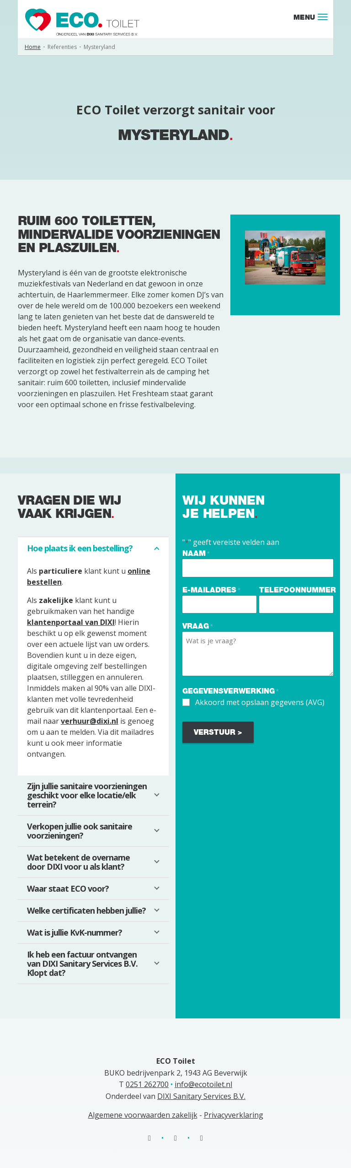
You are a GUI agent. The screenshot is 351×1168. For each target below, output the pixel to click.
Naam (196, 554)
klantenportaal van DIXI (71, 622)
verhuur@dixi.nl (89, 721)
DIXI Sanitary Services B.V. (201, 1096)
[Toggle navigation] (322, 17)
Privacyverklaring (233, 1115)
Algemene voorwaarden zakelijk (142, 1115)
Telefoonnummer (297, 590)
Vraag (197, 626)
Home (33, 47)
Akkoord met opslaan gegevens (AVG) (259, 702)
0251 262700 (147, 1084)
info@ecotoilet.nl (203, 1084)
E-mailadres (211, 590)
